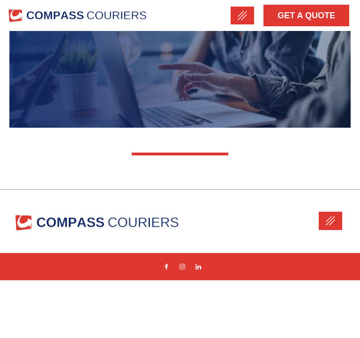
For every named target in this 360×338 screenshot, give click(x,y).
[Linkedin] (198, 267)
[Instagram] (182, 267)
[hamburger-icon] (242, 16)
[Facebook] (166, 267)
